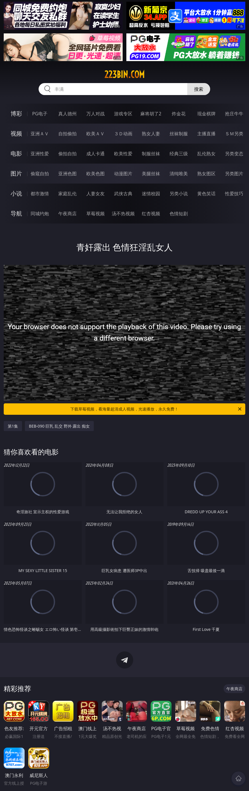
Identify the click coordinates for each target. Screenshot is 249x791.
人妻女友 (95, 193)
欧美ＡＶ (95, 133)
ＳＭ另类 (234, 133)
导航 (16, 213)
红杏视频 (151, 213)
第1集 (13, 426)
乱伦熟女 (206, 153)
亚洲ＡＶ (40, 133)
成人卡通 (95, 153)
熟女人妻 (151, 133)
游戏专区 (123, 113)
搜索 (198, 89)
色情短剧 (179, 213)
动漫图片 (123, 173)
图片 (16, 173)
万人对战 (95, 113)
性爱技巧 (234, 193)
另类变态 (234, 153)
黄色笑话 (206, 193)
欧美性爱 (123, 153)
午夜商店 (67, 213)
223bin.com (124, 74)
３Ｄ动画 (123, 133)
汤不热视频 (123, 213)
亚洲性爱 (40, 153)
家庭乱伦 (67, 193)
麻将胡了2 (150, 113)
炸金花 (179, 113)
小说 (16, 193)
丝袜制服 (179, 133)
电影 (16, 153)
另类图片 (234, 173)
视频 (16, 133)
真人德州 (67, 113)
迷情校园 (151, 193)
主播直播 (206, 133)
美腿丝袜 (151, 173)
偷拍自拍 (67, 153)
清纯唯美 (179, 173)
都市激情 (40, 193)
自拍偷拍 (67, 133)
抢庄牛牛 (234, 113)
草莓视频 (95, 213)
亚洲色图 (67, 173)
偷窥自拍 (40, 173)
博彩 (16, 113)
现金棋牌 (206, 113)
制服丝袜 (151, 153)
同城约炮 (40, 213)
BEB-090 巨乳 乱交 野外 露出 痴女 (59, 426)
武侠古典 (123, 193)
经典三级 (179, 153)
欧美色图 (95, 173)
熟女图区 (206, 173)
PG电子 (39, 113)
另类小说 (179, 193)
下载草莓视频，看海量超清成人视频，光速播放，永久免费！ (156, 409)
